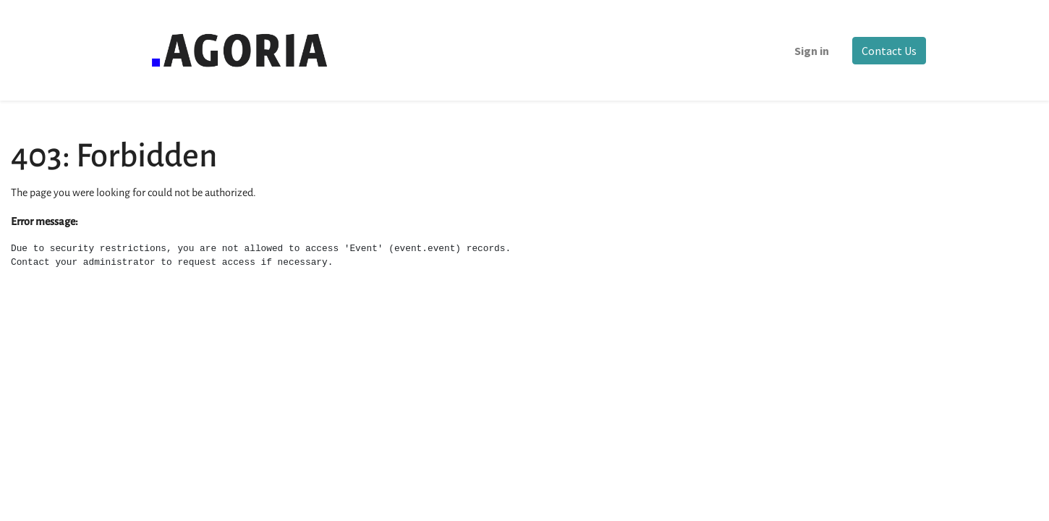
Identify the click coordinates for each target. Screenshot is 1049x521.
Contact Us (889, 50)
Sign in (811, 50)
